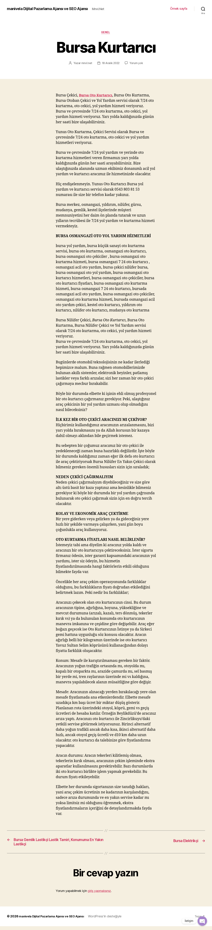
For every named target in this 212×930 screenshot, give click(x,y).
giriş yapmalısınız (99, 895)
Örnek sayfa (178, 9)
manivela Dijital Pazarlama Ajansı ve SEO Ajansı (50, 7)
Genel (106, 34)
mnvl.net (86, 65)
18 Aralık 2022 (110, 65)
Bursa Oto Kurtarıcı (97, 97)
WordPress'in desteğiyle (110, 920)
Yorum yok (137, 65)
